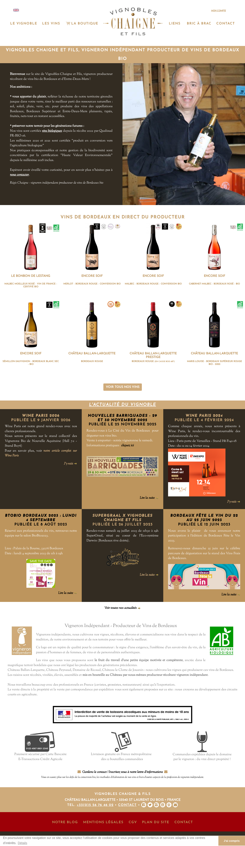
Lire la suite (149, 498)
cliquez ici (127, 445)
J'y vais (70, 463)
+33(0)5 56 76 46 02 (95, 805)
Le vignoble (23, 23)
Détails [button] (22, 843)
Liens (174, 23)
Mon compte (218, 11)
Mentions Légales (103, 822)
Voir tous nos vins (122, 387)
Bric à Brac (199, 23)
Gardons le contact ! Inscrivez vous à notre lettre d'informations (122, 774)
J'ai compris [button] (232, 840)
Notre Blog (65, 822)
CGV (133, 822)
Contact (225, 23)
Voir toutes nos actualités (122, 608)
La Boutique (81, 23)
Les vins (51, 23)
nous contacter (19, 174)
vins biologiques (52, 131)
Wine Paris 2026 (41, 416)
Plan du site (155, 822)
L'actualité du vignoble (122, 405)
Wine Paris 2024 (204, 416)
